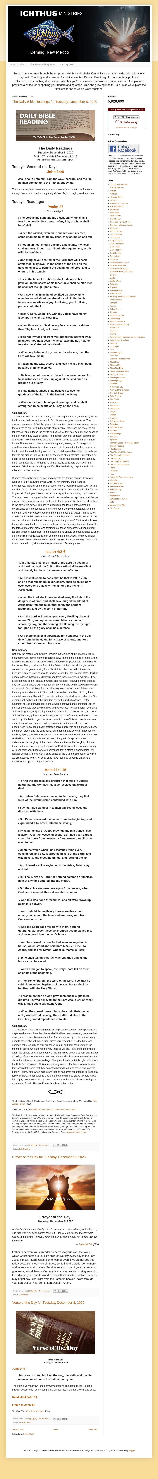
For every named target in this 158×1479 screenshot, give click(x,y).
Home (12, 64)
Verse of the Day (25, 1422)
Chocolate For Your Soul (120, 222)
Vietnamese (115, 496)
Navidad (113, 384)
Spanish (113, 440)
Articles (113, 200)
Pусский (113, 418)
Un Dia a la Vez (116, 483)
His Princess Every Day (119, 325)
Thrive (112, 468)
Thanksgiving (115, 449)
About (23, 64)
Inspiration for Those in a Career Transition (127, 337)
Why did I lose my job (118, 499)
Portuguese (114, 409)
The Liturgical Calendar (119, 461)
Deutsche (114, 259)
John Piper (114, 346)
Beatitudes (114, 209)
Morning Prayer (116, 381)
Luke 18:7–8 (85, 1244)
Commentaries (116, 234)
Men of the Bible (116, 368)
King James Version (35, 1411)
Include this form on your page (126, 127)
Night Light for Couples (119, 390)
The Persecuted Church (119, 465)
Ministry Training (116, 374)
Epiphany (114, 284)
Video (112, 493)
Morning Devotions (117, 378)
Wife (112, 502)
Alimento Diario (116, 197)
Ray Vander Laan (117, 421)
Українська (114, 508)
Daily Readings (24, 1149)
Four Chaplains (116, 300)
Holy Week (114, 328)
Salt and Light (115, 434)
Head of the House (117, 321)
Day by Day (115, 256)
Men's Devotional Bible (119, 371)
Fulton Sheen (115, 309)
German (113, 312)
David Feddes (115, 253)
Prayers (113, 412)
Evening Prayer (116, 290)
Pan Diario (114, 399)
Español (113, 287)
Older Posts (93, 1430)
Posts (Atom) (28, 1434)
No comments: (44, 1145)
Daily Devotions (116, 241)
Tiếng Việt (114, 471)
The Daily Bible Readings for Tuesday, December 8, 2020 (54, 102)
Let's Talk (114, 356)
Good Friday (115, 318)
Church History (116, 231)
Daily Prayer (23, 1294)
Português (114, 405)
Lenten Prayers (116, 353)
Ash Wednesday (116, 206)
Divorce (113, 275)
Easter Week (115, 281)
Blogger (132, 1450)
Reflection (114, 424)
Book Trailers (115, 216)
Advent (113, 191)
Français (113, 303)
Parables (113, 402)
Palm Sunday (115, 396)
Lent (112, 349)
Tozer (112, 474)
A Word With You (117, 188)
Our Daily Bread (116, 393)
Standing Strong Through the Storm (124, 443)
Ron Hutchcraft (116, 427)
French (113, 306)
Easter (112, 278)
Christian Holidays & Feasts (121, 225)
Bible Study (114, 213)
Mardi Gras (114, 362)
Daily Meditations (117, 244)
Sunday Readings (117, 446)
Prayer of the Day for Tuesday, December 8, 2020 (49, 1157)
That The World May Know (42, 64)
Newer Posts (18, 1430)
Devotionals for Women (119, 269)
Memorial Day (115, 365)
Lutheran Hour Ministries (120, 359)
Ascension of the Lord (119, 203)
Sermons (113, 437)
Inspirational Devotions (119, 340)
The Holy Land (67, 64)
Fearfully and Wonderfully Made (123, 297)
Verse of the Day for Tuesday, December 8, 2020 (48, 1302)
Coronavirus (115, 237)
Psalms (113, 415)
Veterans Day (115, 490)
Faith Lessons (116, 293)
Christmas (114, 228)
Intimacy (113, 343)
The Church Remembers (120, 455)
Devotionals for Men (118, 265)
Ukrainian (114, 480)
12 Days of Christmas (119, 185)
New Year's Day (116, 387)
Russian (113, 430)
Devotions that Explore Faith (121, 272)
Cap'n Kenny (115, 219)
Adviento (113, 194)
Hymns (113, 334)
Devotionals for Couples (119, 262)
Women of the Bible (118, 505)
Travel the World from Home (121, 477)
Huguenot (114, 331)
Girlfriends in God (117, 315)
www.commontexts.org (76, 1132)
